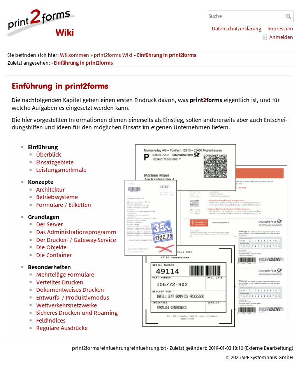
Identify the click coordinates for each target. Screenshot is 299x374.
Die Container (54, 255)
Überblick (48, 154)
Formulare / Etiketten (63, 204)
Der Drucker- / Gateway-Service (76, 239)
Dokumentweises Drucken (70, 289)
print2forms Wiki (113, 55)
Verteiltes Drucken (59, 282)
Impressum (280, 28)
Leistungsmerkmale (61, 169)
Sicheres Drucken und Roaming (77, 312)
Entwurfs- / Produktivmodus (72, 297)
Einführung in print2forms (166, 55)
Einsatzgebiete (55, 162)
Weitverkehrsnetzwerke (66, 305)
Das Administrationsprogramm (76, 232)
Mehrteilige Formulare (65, 274)
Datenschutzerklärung (236, 28)
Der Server (49, 224)
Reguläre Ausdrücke (62, 328)
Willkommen (74, 55)
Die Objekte (51, 247)
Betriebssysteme (57, 197)
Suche (289, 16)
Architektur (50, 189)
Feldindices (50, 320)
